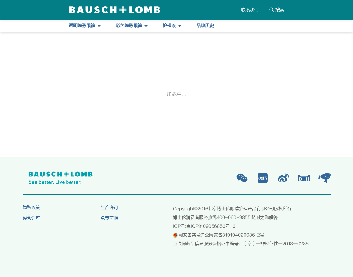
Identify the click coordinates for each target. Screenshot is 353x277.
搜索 (276, 10)
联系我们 (250, 9)
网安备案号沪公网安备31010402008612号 (218, 235)
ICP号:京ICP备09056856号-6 (204, 226)
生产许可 (109, 207)
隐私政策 (31, 207)
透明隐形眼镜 (85, 25)
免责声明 (109, 218)
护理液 (172, 25)
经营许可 (31, 218)
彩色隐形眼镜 (132, 25)
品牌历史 (205, 25)
